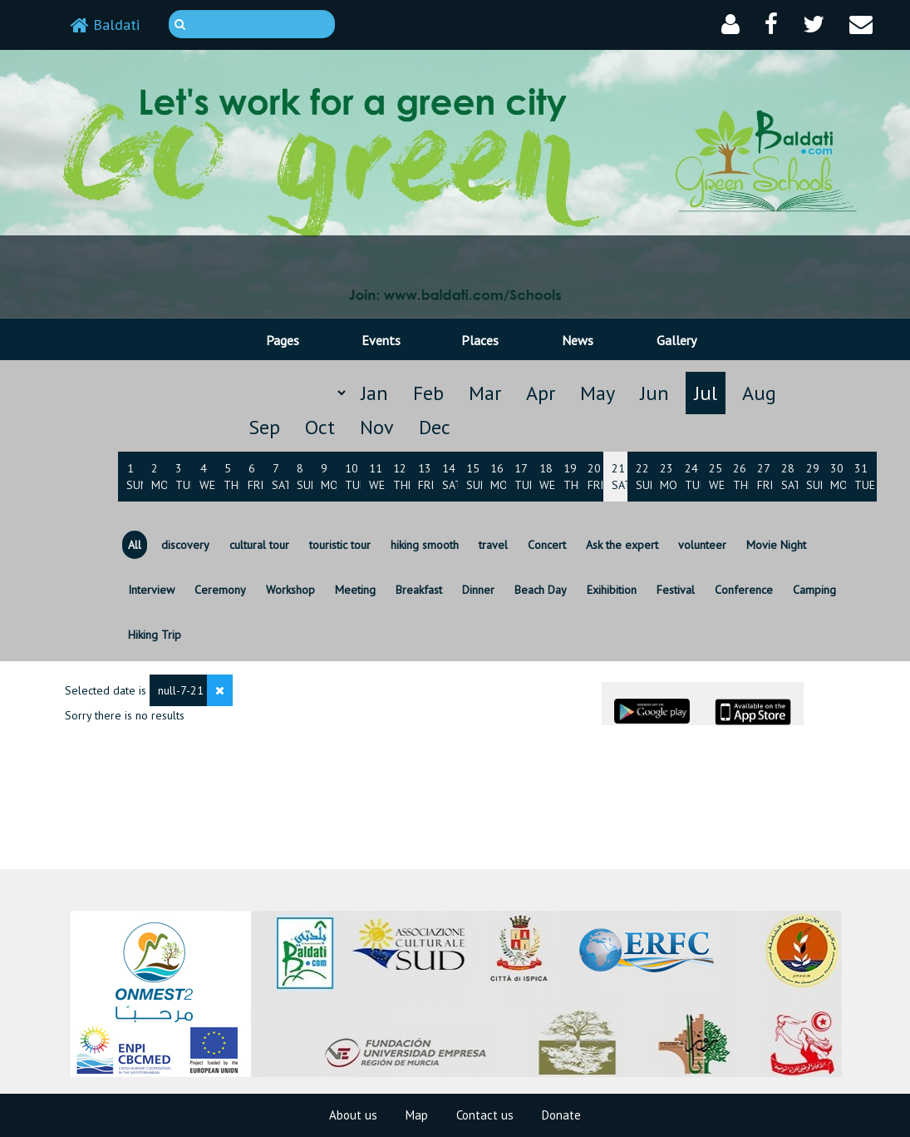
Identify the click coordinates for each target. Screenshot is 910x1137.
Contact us (485, 1115)
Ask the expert (622, 544)
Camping (814, 589)
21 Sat (622, 476)
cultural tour (259, 544)
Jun (654, 393)
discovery (185, 544)
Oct (320, 427)
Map (417, 1115)
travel (493, 544)
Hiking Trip (154, 634)
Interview (151, 589)
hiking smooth (425, 544)
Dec (434, 427)
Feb (428, 393)
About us (353, 1115)
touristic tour (340, 544)
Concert (547, 544)
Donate (561, 1115)
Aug (759, 393)
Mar (485, 393)
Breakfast (419, 589)
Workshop (290, 589)
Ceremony (220, 589)
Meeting (355, 589)
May (597, 393)
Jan (374, 393)
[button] (730, 24)
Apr (540, 393)
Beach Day (540, 589)
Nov (377, 427)
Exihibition (612, 589)
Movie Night (776, 544)
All (134, 544)
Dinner (478, 589)
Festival (676, 589)
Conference (744, 589)
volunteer (702, 544)
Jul (705, 393)
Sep (264, 427)
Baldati (105, 24)
